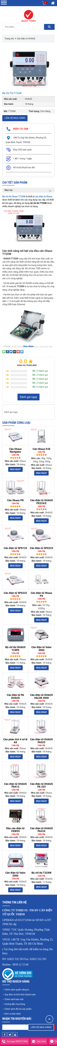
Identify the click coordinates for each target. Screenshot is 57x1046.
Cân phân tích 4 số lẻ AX (15, 741)
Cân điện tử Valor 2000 (15, 874)
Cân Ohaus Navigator (15, 450)
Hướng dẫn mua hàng (15, 1004)
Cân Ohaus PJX (41, 448)
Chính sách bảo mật (14, 999)
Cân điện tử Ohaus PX (41, 594)
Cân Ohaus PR (15, 500)
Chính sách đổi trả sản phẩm (18, 1009)
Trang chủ (9, 38)
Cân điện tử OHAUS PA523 (41, 741)
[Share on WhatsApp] (3, 351)
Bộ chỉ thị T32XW (41, 872)
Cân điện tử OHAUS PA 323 (41, 785)
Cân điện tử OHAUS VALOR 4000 (41, 696)
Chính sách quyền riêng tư (17, 989)
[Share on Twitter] (10, 351)
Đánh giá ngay (28, 397)
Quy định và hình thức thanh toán (20, 994)
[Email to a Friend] (14, 351)
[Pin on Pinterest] (18, 351)
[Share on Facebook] (7, 351)
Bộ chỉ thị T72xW (12, 93)
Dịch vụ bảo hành (13, 1014)
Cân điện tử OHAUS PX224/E (41, 502)
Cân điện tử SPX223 (41, 548)
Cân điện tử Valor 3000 (41, 649)
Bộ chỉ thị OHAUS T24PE (15, 649)
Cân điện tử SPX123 (15, 548)
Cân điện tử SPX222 (15, 592)
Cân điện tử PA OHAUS (15, 696)
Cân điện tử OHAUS (26, 38)
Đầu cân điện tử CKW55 (15, 830)
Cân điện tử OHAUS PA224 (41, 830)
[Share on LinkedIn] (21, 351)
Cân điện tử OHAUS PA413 (15, 785)
